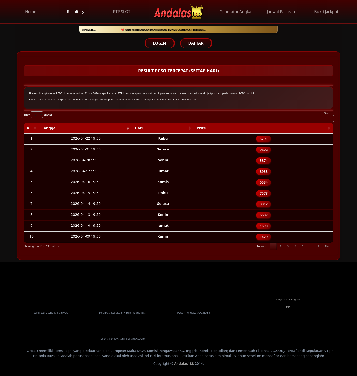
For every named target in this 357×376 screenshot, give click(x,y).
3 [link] (288, 246)
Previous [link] (262, 246)
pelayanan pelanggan (287, 299)
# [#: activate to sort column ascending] (28, 127)
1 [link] (273, 246)
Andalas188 (184, 363)
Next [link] (327, 246)
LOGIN (159, 43)
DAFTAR (196, 43)
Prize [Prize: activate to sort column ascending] (201, 127)
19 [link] (317, 246)
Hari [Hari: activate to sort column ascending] (139, 127)
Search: (309, 116)
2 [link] (280, 246)
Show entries (38, 114)
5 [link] (302, 246)
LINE (287, 307)
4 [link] (295, 246)
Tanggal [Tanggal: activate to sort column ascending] (49, 127)
